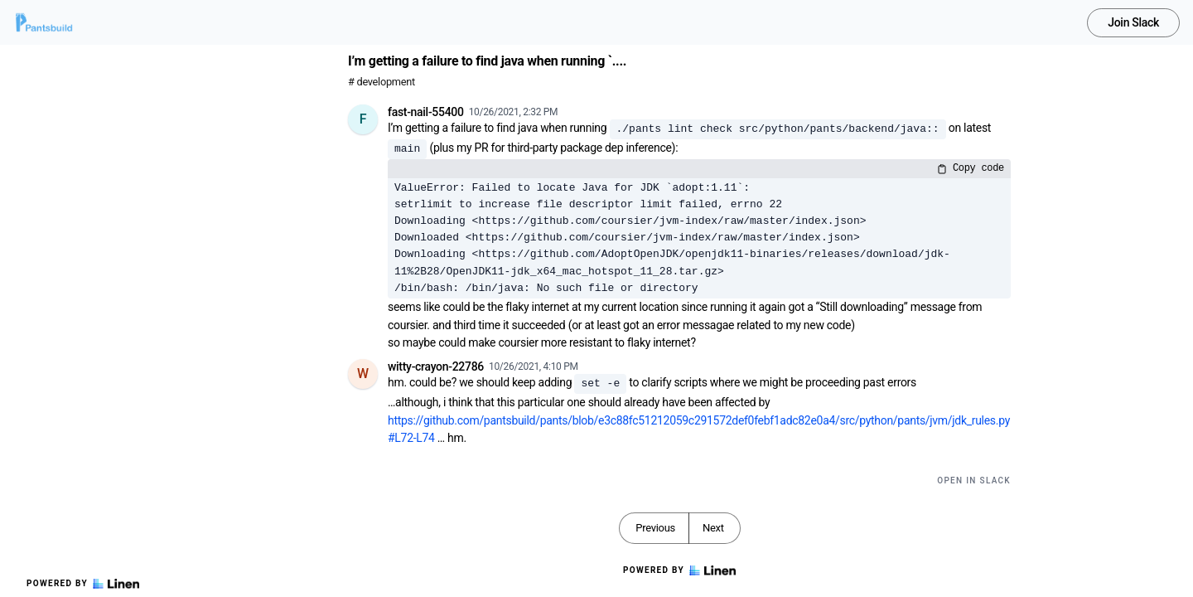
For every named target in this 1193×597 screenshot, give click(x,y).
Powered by (83, 584)
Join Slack (1133, 22)
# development (381, 81)
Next (713, 528)
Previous (655, 528)
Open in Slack (974, 480)
